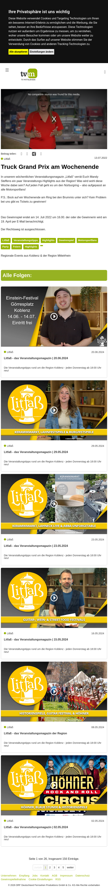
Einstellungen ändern (41, 51)
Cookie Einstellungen (41, 879)
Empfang (24, 875)
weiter (70, 867)
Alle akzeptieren (18, 51)
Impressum (66, 875)
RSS (58, 879)
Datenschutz (83, 875)
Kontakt (44, 875)
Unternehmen (8, 875)
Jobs (35, 875)
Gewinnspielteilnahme (13, 879)
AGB (54, 875)
